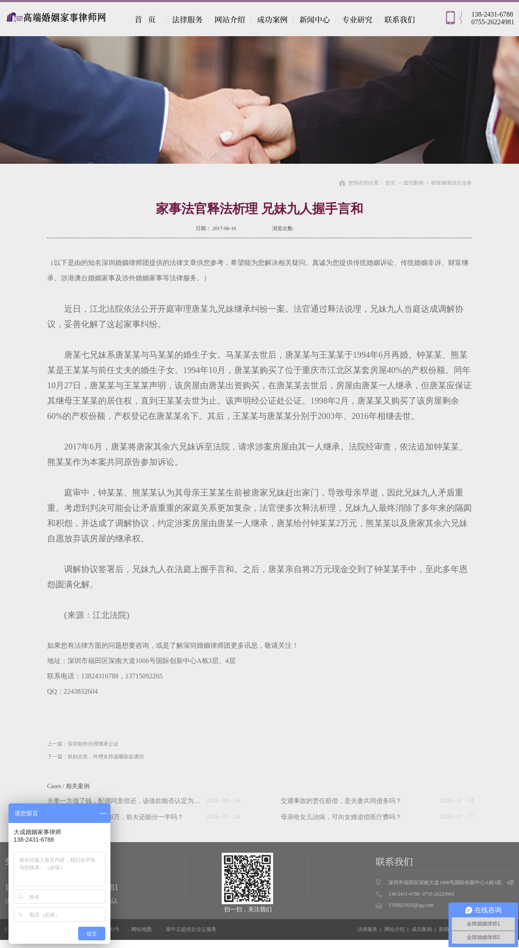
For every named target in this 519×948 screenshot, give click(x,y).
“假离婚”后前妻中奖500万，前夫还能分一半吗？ (115, 817)
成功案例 (413, 183)
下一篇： (95, 757)
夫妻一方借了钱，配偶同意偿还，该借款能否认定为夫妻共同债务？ (142, 800)
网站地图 (140, 929)
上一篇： (82, 744)
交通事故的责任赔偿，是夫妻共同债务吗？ (341, 800)
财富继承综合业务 (451, 183)
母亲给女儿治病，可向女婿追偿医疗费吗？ (341, 817)
